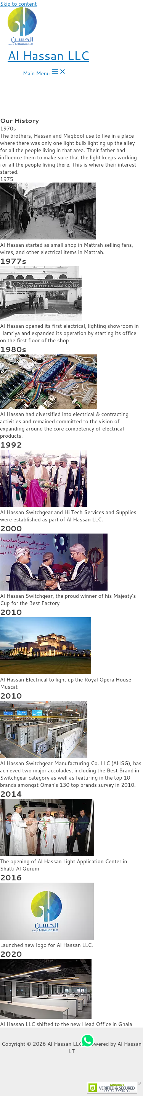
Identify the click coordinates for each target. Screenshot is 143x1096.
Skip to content (18, 3)
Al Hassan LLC (48, 55)
